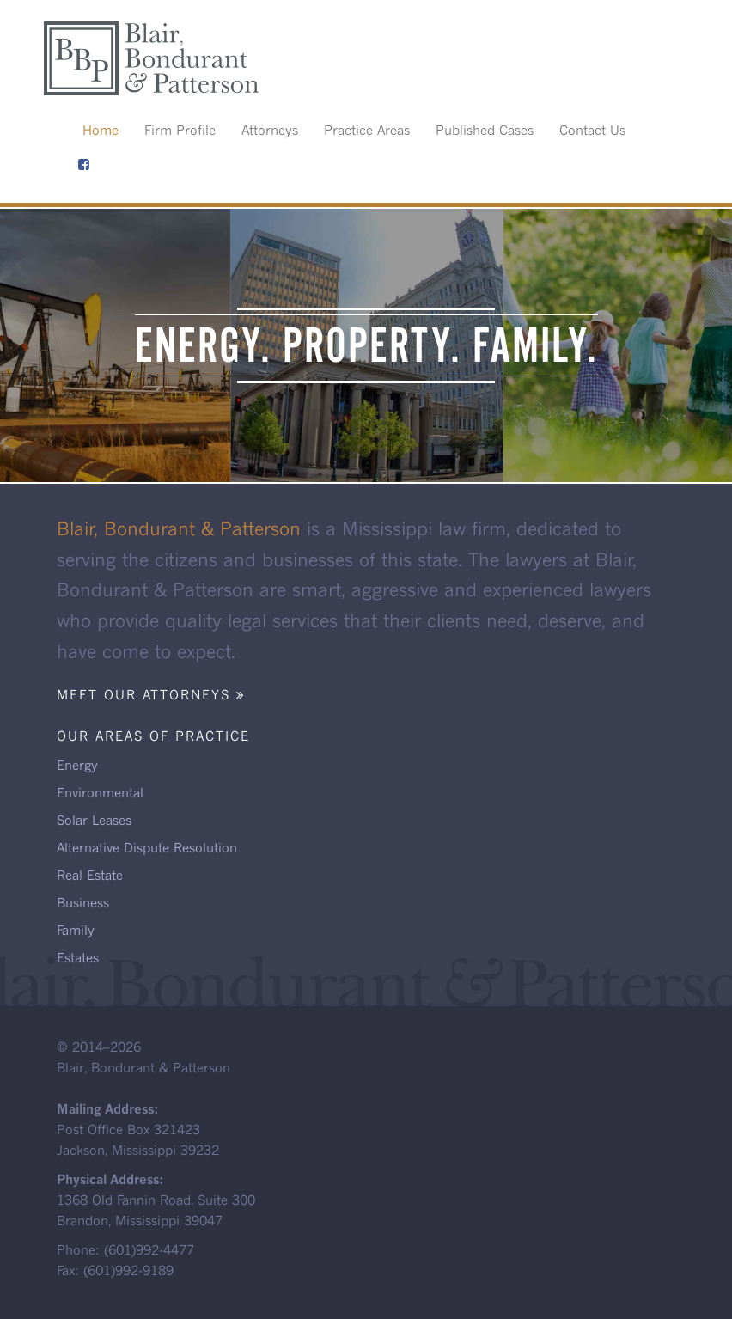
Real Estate (90, 874)
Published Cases (485, 129)
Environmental (100, 792)
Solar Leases (94, 819)
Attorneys (269, 129)
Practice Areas (367, 129)
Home (100, 129)
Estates (78, 957)
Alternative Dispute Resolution (147, 847)
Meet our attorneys (151, 694)
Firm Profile (180, 129)
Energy (77, 764)
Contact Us (592, 129)
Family (76, 929)
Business (83, 902)
